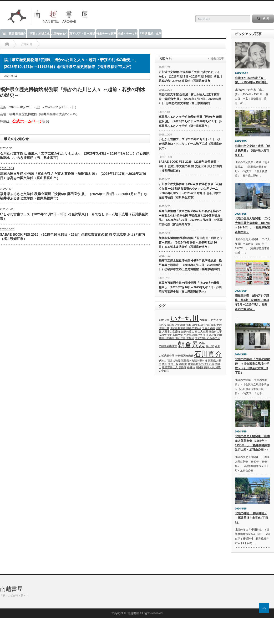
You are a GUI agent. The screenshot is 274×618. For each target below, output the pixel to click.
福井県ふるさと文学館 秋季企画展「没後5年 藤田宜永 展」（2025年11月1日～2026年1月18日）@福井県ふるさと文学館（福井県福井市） (73, 196)
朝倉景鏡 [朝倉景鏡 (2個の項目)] (191, 344)
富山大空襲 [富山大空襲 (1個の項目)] (201, 331)
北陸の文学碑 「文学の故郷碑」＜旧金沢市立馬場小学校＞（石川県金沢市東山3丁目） (252, 366)
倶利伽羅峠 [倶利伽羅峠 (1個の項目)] (198, 324)
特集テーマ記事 (106, 33)
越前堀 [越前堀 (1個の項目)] (183, 364)
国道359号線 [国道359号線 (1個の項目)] (193, 328)
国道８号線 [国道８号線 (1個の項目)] (208, 328)
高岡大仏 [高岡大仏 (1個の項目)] (209, 367)
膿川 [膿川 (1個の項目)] (164, 364)
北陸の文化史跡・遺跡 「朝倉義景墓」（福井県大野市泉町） (252, 150)
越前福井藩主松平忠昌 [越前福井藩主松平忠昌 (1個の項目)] (201, 364)
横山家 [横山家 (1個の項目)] (210, 346)
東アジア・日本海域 (82, 33)
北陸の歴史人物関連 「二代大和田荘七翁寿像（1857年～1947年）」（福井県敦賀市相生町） (252, 225)
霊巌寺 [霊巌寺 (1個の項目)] (182, 367)
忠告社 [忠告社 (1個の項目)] (190, 338)
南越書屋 (11, 589)
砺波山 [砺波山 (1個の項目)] (163, 360)
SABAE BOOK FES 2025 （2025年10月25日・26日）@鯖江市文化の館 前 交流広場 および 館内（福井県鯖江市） (72, 237)
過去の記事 (217, 58)
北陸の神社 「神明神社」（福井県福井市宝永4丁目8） (251, 518)
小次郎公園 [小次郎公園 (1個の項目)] (190, 334)
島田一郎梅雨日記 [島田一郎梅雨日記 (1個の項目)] (169, 338)
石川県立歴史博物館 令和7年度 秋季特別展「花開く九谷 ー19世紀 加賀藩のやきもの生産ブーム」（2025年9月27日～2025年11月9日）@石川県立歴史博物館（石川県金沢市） (190, 190)
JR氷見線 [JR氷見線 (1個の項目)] (164, 319)
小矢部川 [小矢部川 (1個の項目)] (203, 334)
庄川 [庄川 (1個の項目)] (183, 338)
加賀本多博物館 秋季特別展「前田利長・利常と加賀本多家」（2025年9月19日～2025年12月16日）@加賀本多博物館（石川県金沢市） (190, 242)
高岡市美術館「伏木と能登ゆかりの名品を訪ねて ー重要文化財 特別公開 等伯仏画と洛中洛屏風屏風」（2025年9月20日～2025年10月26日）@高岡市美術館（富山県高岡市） (191, 217)
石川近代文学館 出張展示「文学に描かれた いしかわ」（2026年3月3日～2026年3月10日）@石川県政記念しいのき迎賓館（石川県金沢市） (74, 155)
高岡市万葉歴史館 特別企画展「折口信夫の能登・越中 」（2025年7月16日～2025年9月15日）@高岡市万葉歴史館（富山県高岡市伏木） (190, 287)
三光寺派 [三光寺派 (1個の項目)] (213, 319)
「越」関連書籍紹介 (13, 33)
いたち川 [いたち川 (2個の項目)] (184, 318)
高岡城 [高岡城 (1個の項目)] (199, 367)
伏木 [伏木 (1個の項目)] (188, 324)
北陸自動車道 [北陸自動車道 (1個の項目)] (178, 328)
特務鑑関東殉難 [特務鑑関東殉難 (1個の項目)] (184, 355)
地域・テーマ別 (127, 33)
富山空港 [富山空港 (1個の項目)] (178, 334)
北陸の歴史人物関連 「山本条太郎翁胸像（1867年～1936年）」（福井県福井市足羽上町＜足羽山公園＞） (252, 443)
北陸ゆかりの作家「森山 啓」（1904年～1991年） (251, 80)
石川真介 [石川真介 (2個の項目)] (208, 354)
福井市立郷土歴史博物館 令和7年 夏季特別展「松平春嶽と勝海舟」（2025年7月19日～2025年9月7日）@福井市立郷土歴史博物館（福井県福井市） (190, 265)
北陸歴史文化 (59, 33)
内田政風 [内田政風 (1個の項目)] (210, 324)
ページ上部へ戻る (264, 608)
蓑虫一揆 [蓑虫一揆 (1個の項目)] (173, 364)
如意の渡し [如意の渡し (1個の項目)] (187, 331)
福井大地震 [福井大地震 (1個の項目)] (173, 360)
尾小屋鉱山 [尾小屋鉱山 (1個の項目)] (215, 334)
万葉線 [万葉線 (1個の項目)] (203, 319)
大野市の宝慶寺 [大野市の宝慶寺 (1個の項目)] (171, 331)
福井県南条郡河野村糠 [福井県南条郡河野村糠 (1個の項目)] (194, 360)
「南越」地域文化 (38, 33)
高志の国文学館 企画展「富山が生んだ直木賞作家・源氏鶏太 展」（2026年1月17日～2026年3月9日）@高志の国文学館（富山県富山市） (73, 176)
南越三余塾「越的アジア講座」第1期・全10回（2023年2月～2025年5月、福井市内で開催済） (252, 302)
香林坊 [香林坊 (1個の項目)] (191, 367)
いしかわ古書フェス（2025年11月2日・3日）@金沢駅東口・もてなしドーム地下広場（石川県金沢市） (74, 216)
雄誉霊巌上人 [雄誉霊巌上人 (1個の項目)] (170, 367)
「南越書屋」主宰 (150, 33)
